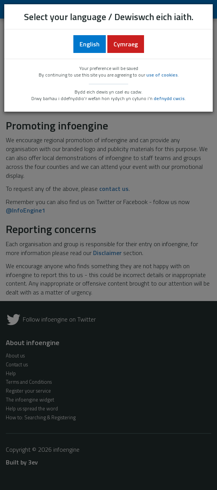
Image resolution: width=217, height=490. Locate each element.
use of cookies (162, 74)
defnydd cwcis (169, 98)
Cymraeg (126, 44)
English (90, 44)
